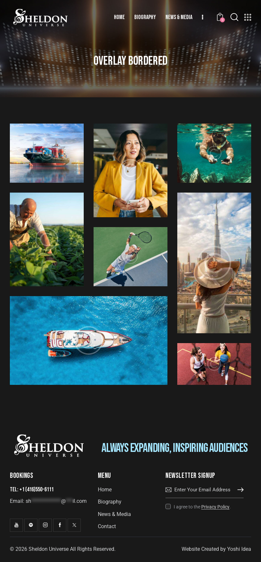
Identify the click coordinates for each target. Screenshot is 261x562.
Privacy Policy (215, 506)
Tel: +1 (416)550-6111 (32, 489)
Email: (48, 501)
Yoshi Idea (239, 549)
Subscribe (239, 490)
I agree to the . (202, 506)
